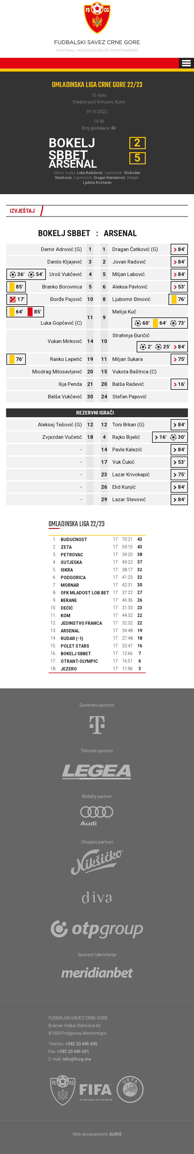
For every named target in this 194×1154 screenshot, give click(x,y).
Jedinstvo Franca (81, 623)
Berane (69, 600)
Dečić (67, 608)
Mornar (70, 585)
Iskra (67, 570)
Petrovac (72, 554)
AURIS (115, 1134)
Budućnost (74, 539)
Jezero (69, 668)
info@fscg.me (77, 1059)
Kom (65, 615)
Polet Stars (75, 646)
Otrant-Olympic (79, 661)
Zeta (66, 547)
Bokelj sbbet (76, 653)
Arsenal (70, 630)
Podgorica (73, 577)
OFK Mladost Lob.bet (85, 592)
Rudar (68, 638)
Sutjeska (71, 562)
